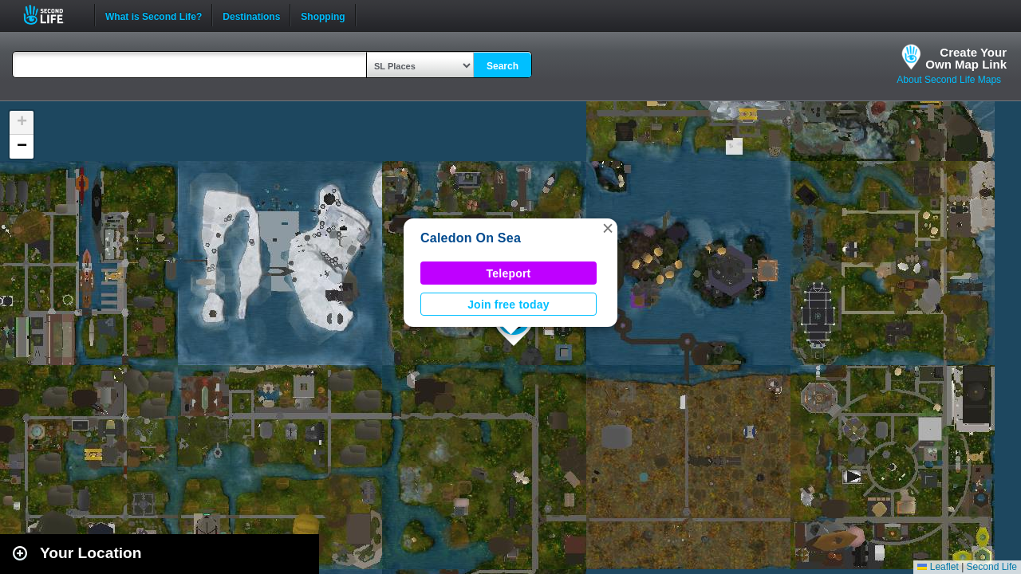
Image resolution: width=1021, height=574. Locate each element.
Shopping (323, 15)
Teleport (509, 273)
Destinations (251, 15)
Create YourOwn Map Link (966, 58)
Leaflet (937, 566)
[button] (607, 228)
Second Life (52, 15)
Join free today (508, 304)
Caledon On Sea (470, 238)
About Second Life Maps (949, 79)
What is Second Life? (153, 15)
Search (502, 66)
